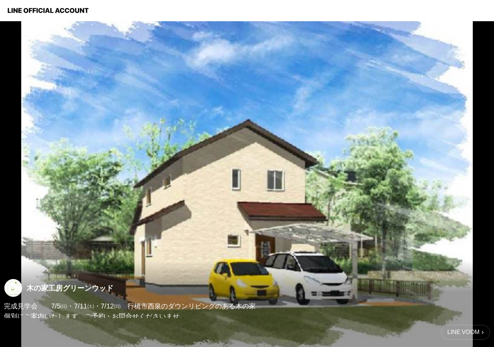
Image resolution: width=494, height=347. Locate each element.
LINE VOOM (463, 332)
